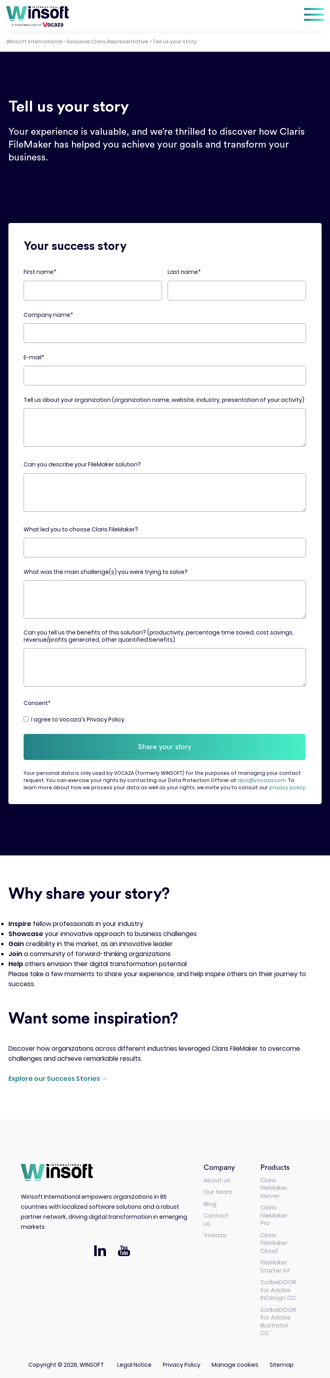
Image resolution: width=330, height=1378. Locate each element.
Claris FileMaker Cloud (273, 1240)
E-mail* (34, 357)
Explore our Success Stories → (58, 1076)
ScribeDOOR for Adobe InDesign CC (278, 1288)
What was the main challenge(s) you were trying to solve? (106, 572)
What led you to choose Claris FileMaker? (81, 529)
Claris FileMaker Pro (273, 1213)
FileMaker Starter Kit (275, 1264)
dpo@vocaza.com (262, 778)
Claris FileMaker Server (273, 1185)
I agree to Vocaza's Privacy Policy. (78, 719)
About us (217, 1177)
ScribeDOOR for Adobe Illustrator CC (278, 1319)
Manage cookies (235, 1362)
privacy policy (287, 785)
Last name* (184, 272)
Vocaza (215, 1233)
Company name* (48, 315)
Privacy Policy (181, 1362)
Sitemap (282, 1362)
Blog (210, 1201)
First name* (40, 272)
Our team (218, 1189)
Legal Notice (134, 1362)
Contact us (216, 1217)
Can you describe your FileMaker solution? (82, 464)
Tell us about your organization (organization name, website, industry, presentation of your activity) (164, 400)
